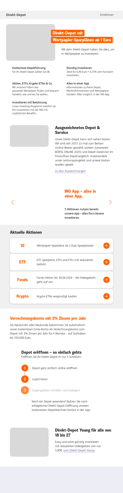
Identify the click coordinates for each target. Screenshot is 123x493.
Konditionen (107, 14)
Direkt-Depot (16, 15)
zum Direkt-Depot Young (78, 450)
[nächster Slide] (110, 202)
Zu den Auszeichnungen (70, 171)
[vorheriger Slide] (13, 202)
